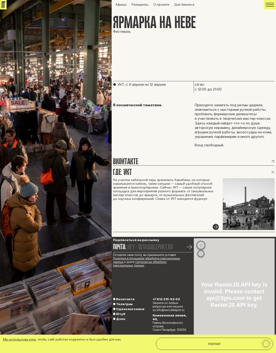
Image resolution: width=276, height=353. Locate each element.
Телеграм (123, 304)
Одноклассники (128, 309)
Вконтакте (124, 299)
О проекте (161, 5)
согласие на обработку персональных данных (140, 263)
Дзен (119, 319)
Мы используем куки (19, 339)
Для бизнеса (184, 5)
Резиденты (140, 5)
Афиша (120, 5)
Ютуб (119, 314)
